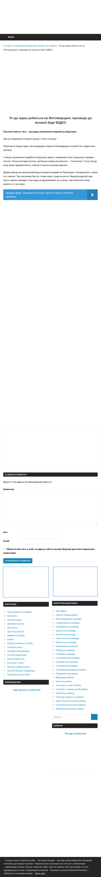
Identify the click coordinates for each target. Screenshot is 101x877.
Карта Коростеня (15, 658)
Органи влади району (67, 614)
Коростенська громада (67, 638)
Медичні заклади (16, 635)
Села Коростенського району (71, 704)
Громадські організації (18, 674)
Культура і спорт (15, 662)
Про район (61, 611)
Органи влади (14, 619)
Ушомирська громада (67, 661)
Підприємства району (67, 673)
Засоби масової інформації (21, 670)
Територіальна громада (19, 612)
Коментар (8, 489)
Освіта (10, 639)
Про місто (12, 615)
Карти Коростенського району (71, 700)
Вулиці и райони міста (18, 666)
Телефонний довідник (18, 651)
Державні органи (15, 623)
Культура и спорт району (68, 685)
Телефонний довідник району (71, 669)
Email (6, 540)
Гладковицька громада (67, 622)
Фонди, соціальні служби (20, 643)
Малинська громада (66, 642)
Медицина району (65, 677)
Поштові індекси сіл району (70, 696)
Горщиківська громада (67, 626)
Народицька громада (67, 646)
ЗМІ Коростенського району (70, 708)
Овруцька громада (65, 650)
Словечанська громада (68, 657)
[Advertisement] (51, 23)
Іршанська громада (66, 630)
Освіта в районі (64, 681)
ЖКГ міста (12, 627)
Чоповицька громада (66, 665)
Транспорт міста (15, 631)
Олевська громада (65, 654)
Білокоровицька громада (68, 618)
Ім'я (5, 532)
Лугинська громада (65, 634)
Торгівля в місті (15, 647)
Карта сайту (40, 873)
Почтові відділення (17, 654)
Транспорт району (65, 693)
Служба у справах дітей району (72, 689)
